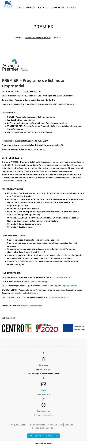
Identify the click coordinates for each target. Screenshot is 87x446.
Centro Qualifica (55, 425)
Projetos (43, 8)
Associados (57, 8)
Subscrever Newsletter (43, 436)
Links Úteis (69, 425)
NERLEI (20, 8)
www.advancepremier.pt (31, 306)
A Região (71, 8)
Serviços (31, 8)
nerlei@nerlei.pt (43, 394)
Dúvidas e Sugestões (43, 415)
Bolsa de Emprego (38, 425)
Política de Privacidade (42, 428)
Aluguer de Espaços (19, 425)
